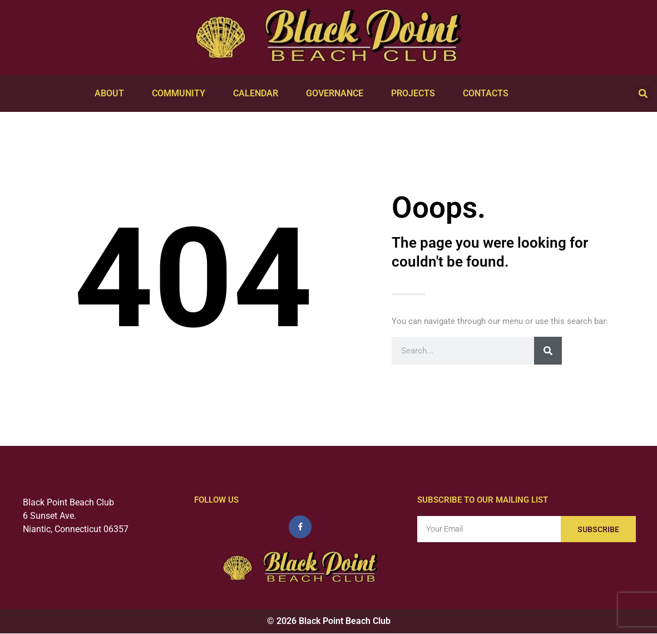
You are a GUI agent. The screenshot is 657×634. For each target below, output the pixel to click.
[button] (643, 93)
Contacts (488, 93)
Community (181, 93)
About (112, 93)
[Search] (548, 351)
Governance (337, 93)
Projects (416, 93)
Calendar (258, 93)
